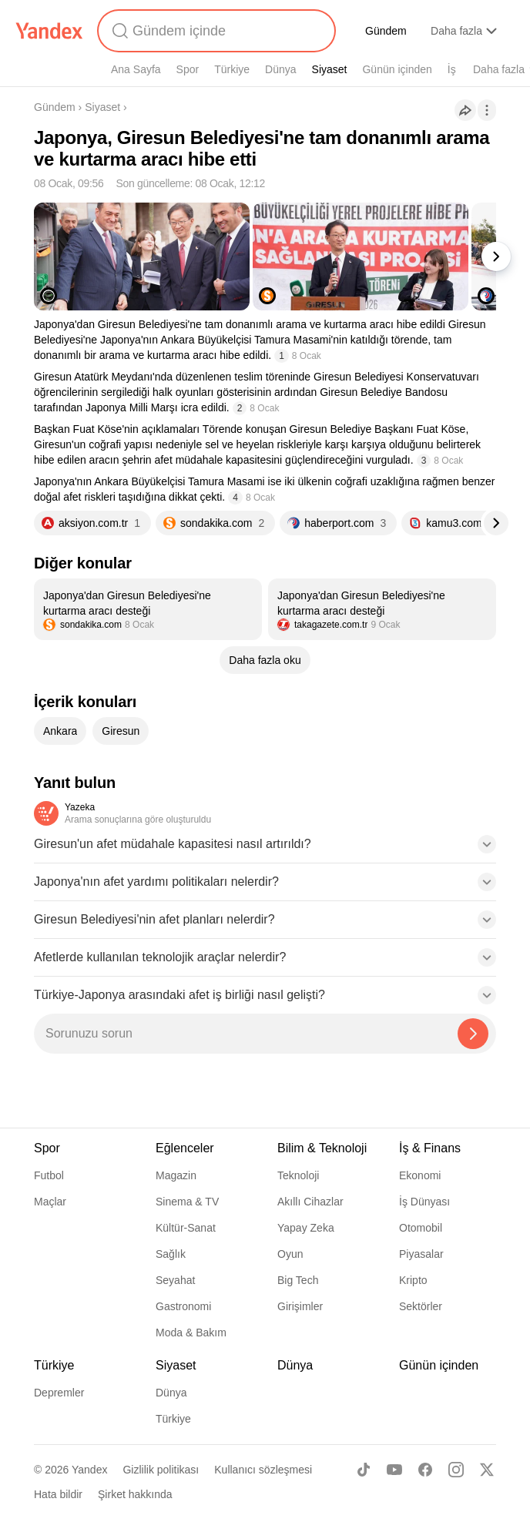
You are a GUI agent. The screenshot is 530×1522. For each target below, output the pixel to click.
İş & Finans (430, 1148)
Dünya (280, 69)
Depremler (59, 1392)
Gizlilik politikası (160, 1469)
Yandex (89, 1469)
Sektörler (420, 1306)
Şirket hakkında (135, 1494)
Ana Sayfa (136, 69)
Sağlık (171, 1254)
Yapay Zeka (305, 1228)
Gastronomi (183, 1306)
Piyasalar (421, 1254)
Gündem (386, 31)
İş (452, 69)
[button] (265, 849)
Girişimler (300, 1306)
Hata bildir (58, 1494)
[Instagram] (456, 1470)
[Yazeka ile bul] (473, 1033)
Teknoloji (298, 1175)
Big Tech (297, 1280)
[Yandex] (49, 30)
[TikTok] (364, 1470)
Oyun (290, 1254)
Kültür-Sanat (186, 1228)
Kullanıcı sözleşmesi (263, 1469)
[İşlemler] (487, 110)
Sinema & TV (187, 1201)
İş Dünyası (424, 1201)
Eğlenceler (185, 1148)
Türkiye (232, 69)
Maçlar (50, 1201)
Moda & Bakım (191, 1332)
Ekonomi (420, 1175)
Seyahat (175, 1280)
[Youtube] (394, 1470)
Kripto (413, 1280)
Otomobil (420, 1228)
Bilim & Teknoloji (322, 1148)
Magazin (176, 1175)
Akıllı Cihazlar (310, 1201)
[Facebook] (425, 1470)
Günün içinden (396, 69)
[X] (487, 1470)
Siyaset (329, 69)
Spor (188, 69)
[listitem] (148, 609)
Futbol (49, 1175)
